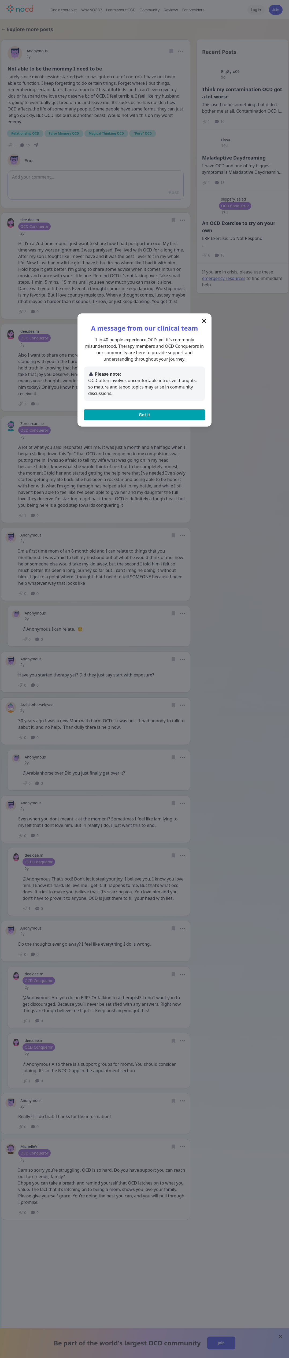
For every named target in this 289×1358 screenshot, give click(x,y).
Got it (144, 415)
